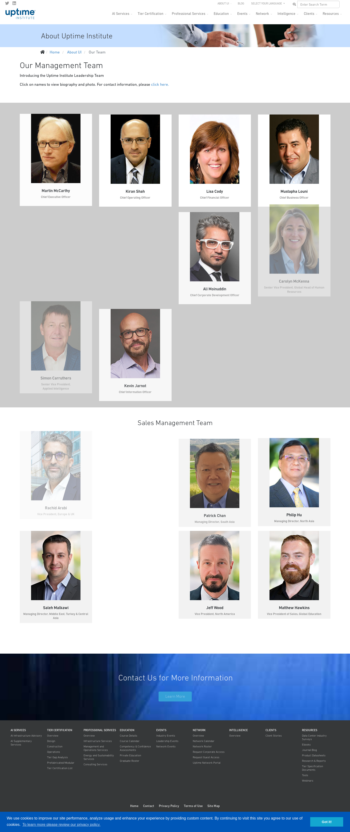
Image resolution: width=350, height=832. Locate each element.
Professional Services (188, 14)
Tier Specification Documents (312, 768)
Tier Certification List (59, 768)
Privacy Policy (169, 806)
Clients (309, 14)
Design (51, 741)
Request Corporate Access (209, 752)
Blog (241, 3)
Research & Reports (314, 760)
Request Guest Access (206, 757)
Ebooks (306, 744)
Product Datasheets (314, 755)
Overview (52, 735)
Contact (148, 806)
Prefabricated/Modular (60, 762)
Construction (54, 746)
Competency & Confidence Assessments (135, 748)
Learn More (179, 696)
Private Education (130, 755)
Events (242, 14)
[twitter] (7, 3)
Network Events (166, 746)
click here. (160, 84)
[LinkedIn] (14, 3)
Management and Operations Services (96, 748)
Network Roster (202, 746)
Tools (305, 775)
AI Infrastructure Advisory (26, 735)
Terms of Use (193, 806)
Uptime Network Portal (207, 762)
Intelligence (286, 14)
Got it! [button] (327, 822)
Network (262, 14)
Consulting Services (95, 764)
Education (221, 14)
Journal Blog (309, 750)
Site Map (213, 806)
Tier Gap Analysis (57, 757)
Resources (331, 14)
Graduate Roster (129, 760)
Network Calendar (203, 741)
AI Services (120, 14)
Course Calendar (130, 741)
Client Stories (274, 735)
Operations (53, 752)
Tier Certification (150, 14)
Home (134, 806)
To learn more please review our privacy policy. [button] (61, 825)
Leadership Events (167, 741)
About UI (223, 3)
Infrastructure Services (98, 741)
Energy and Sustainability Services (99, 757)
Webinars (307, 780)
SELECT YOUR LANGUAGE (267, 3)
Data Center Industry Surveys (314, 737)
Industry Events (165, 735)
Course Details (128, 735)
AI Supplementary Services (21, 742)
